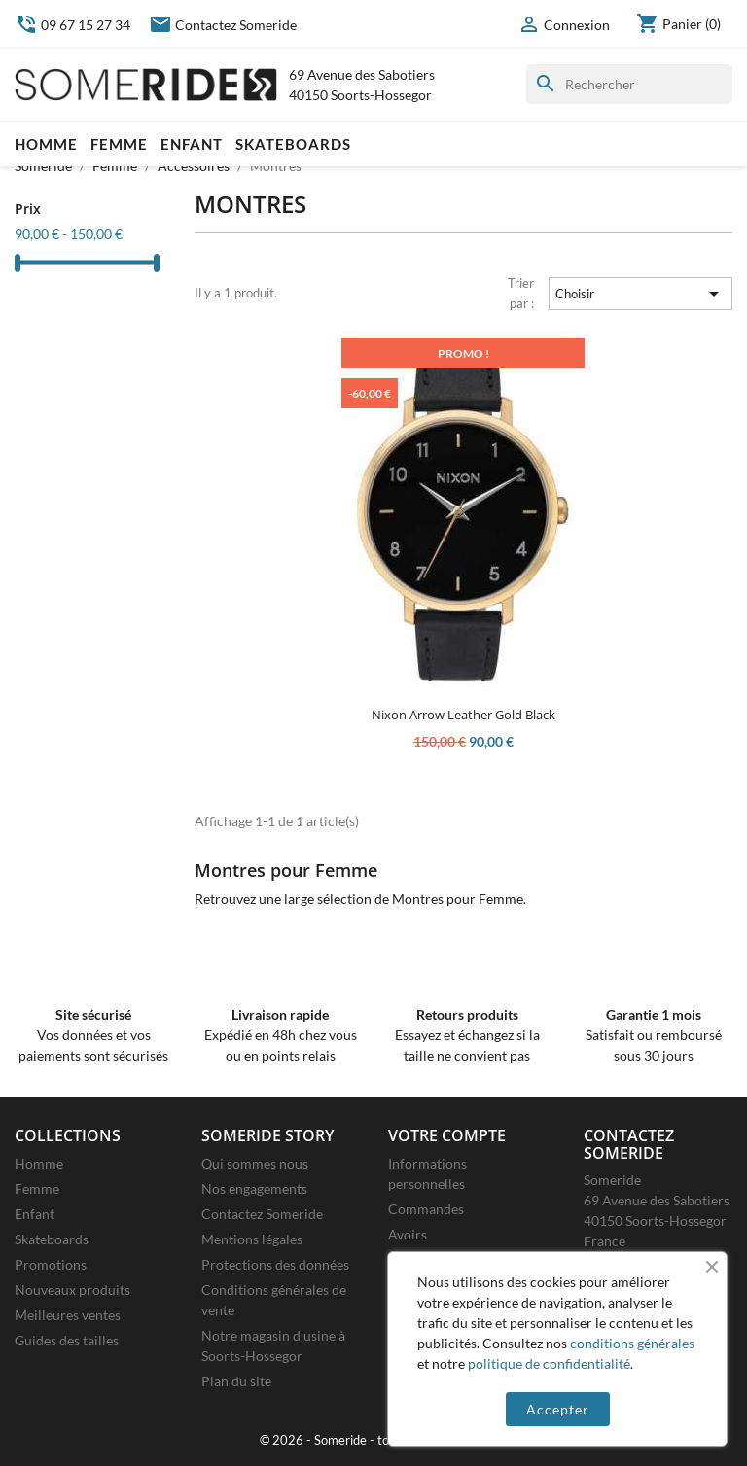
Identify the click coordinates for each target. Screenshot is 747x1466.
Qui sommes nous (254, 1163)
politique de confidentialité (549, 1363)
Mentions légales (251, 1239)
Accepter (557, 1409)
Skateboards (293, 144)
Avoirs (407, 1234)
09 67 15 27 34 (72, 25)
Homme (46, 144)
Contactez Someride (223, 25)
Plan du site (236, 1381)
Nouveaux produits (72, 1289)
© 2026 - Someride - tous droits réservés (374, 1440)
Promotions (51, 1264)
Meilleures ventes (68, 1315)
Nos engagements (254, 1188)
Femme (119, 144)
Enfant (191, 144)
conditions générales (632, 1343)
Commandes (426, 1209)
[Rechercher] (629, 84)
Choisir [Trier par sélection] (641, 293)
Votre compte (447, 1135)
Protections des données (275, 1264)
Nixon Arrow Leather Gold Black (463, 714)
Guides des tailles (67, 1340)
